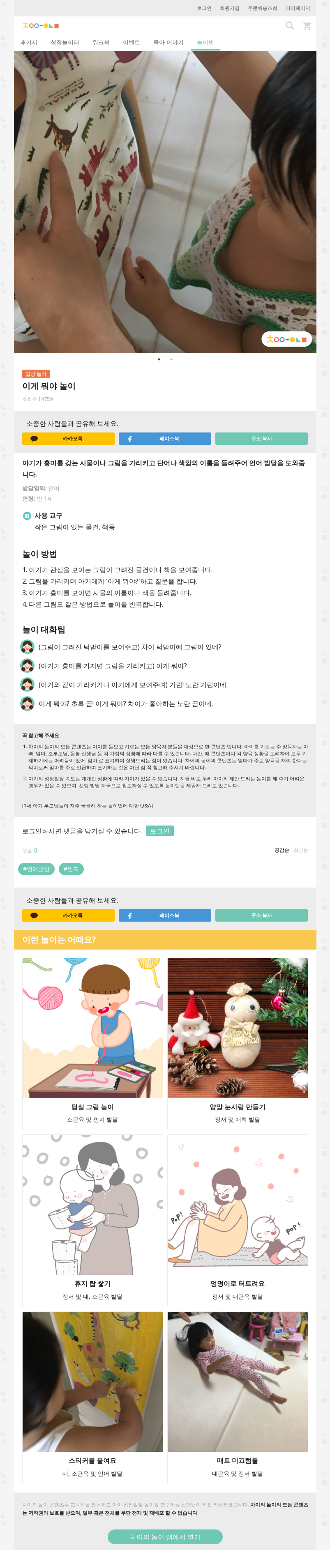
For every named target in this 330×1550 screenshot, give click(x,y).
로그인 (204, 8)
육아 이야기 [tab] (168, 42)
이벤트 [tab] (131, 42)
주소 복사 (261, 438)
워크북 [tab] (101, 42)
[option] (165, 202)
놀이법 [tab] (205, 42)
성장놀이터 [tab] (65, 42)
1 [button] (159, 359)
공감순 (282, 849)
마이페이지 (298, 8)
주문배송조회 (262, 8)
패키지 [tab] (28, 42)
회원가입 (230, 8)
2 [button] (171, 359)
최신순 (300, 849)
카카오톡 (56, 438)
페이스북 (153, 438)
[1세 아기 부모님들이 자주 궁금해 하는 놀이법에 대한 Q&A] (87, 805)
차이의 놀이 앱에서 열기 (165, 1536)
